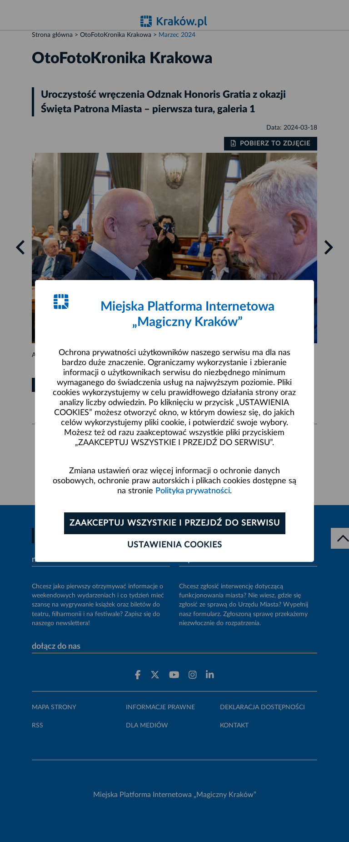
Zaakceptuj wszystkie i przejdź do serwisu (175, 523)
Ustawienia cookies (174, 545)
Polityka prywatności (192, 491)
